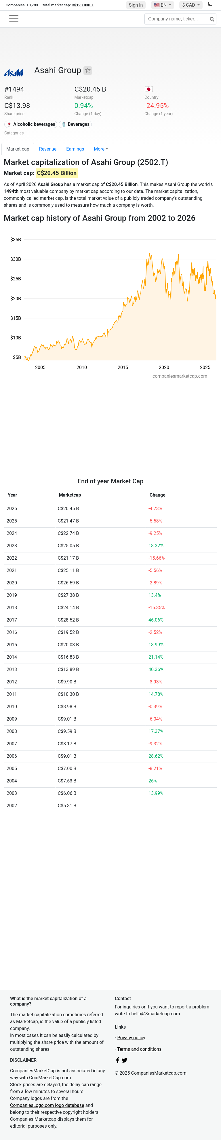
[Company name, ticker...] (180, 19)
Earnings (75, 149)
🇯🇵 (148, 89)
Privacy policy (131, 1037)
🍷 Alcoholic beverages (30, 124)
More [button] (99, 149)
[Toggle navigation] (14, 19)
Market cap (17, 149)
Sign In (136, 5)
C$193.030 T (82, 5)
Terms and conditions (139, 1049)
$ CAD (189, 5)
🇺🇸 (161, 5)
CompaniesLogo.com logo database (47, 1105)
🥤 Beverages (75, 124)
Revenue (48, 149)
